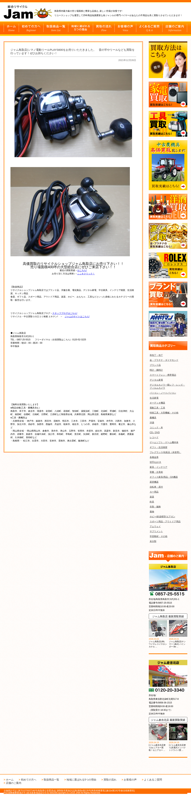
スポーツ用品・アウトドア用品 (165, 521)
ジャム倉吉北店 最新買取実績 (168, 719)
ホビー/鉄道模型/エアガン (162, 516)
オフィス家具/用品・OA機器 (164, 477)
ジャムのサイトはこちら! (77, 315)
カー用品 (154, 492)
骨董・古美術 (156, 472)
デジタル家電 (156, 380)
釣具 (152, 501)
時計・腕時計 (156, 370)
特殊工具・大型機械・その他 (164, 412)
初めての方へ (28, 779)
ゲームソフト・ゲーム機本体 (164, 442)
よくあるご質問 (153, 779)
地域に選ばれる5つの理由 (81, 779)
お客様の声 (130, 779)
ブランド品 (155, 365)
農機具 (153, 417)
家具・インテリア (158, 467)
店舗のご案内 (13, 782)
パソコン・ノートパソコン (163, 393)
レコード (154, 437)
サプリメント (156, 531)
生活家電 (154, 398)
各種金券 (154, 457)
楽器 (152, 497)
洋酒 (152, 422)
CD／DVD (155, 432)
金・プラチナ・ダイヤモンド (164, 360)
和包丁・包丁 (156, 355)
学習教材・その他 (158, 536)
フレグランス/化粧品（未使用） (165, 452)
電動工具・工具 (157, 407)
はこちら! (82, 269)
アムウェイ (155, 526)
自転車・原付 (156, 487)
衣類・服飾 (155, 506)
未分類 (153, 541)
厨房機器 (154, 482)
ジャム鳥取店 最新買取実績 (168, 616)
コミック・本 (156, 427)
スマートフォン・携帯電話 (163, 375)
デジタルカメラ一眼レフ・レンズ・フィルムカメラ (167, 386)
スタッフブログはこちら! (64, 311)
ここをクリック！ (86, 272)
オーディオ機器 (157, 403)
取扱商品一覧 (51, 779)
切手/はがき (155, 462)
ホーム (10, 779)
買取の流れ (110, 779)
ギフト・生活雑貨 (158, 447)
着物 (152, 511)
